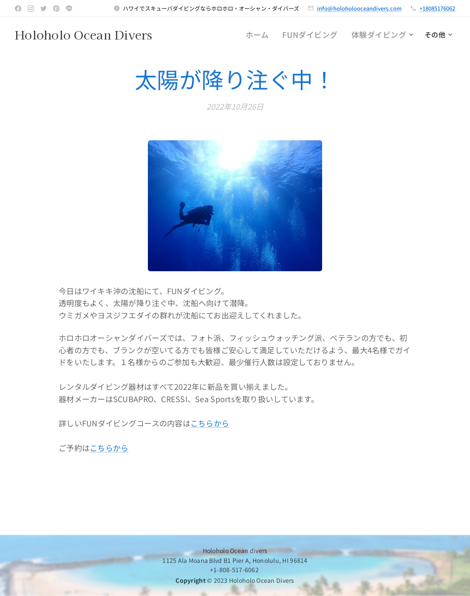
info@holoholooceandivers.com (359, 8)
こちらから (209, 423)
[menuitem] (210, 34)
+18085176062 (437, 8)
